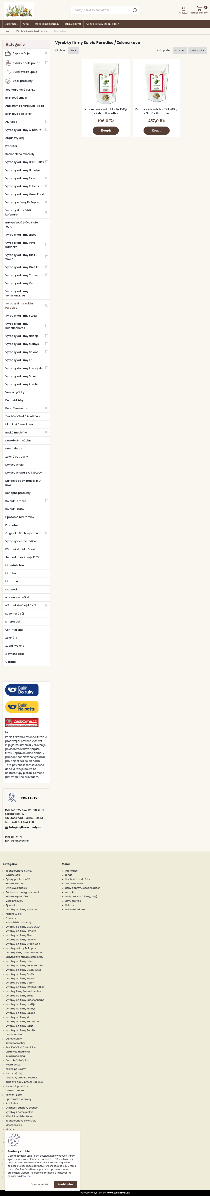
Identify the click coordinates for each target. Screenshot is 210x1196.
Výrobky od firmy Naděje (21, 336)
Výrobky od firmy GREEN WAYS (21, 257)
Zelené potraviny (16, 457)
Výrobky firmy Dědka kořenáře (19, 212)
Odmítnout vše (39, 1184)
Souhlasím (65, 1184)
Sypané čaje (17, 53)
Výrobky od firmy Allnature (23, 130)
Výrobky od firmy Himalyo (22, 170)
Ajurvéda (11, 122)
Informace (11, 23)
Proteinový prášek (17, 597)
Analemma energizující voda (24, 106)
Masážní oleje (14, 565)
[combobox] (180, 50)
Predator (11, 146)
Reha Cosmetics (16, 408)
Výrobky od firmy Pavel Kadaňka (20, 245)
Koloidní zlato (14, 509)
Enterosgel (12, 622)
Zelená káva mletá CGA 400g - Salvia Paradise (156, 111)
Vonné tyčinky (14, 392)
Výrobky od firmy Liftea (20, 235)
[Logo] (19, 10)
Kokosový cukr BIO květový (23, 473)
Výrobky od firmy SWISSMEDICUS (16, 293)
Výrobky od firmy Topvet (22, 275)
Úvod (7, 31)
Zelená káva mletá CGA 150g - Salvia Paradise (106, 111)
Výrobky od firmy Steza (21, 316)
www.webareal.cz (118, 1192)
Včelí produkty (18, 81)
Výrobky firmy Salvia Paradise (32, 31)
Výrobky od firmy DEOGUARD (24, 162)
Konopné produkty (17, 493)
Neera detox (13, 448)
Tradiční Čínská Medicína (22, 416)
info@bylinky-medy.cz (25, 827)
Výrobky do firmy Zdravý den (24, 368)
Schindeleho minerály (19, 154)
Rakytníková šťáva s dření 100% (22, 225)
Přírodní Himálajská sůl (20, 605)
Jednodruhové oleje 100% (22, 557)
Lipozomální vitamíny (19, 517)
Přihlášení (183, 13)
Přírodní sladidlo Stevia (20, 549)
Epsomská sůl (14, 614)
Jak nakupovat (73, 23)
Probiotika (12, 525)
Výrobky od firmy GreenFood (24, 194)
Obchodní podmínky (47, 23)
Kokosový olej (14, 465)
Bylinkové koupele (21, 72)
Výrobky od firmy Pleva (20, 178)
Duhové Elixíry (14, 400)
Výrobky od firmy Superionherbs (16, 326)
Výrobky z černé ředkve (21, 541)
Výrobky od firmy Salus (20, 376)
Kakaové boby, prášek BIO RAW (23, 483)
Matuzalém (12, 581)
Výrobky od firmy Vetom (21, 283)
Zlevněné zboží (15, 654)
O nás (26, 23)
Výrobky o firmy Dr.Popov (22, 202)
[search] (135, 11)
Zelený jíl (11, 638)
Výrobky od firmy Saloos (21, 352)
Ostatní (10, 662)
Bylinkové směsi (16, 98)
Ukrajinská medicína (19, 424)
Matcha (10, 573)
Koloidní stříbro (15, 501)
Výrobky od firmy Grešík (21, 267)
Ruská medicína (16, 432)
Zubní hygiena (14, 646)
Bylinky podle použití (22, 63)
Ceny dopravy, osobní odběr (102, 23)
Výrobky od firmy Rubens (22, 186)
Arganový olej (14, 138)
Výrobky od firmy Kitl (19, 360)
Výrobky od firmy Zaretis (21, 384)
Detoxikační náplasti (19, 440)
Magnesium (13, 589)
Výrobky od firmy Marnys (22, 344)
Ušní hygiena (14, 630)
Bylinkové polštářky (18, 114)
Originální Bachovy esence (23, 533)
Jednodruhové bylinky (20, 90)
